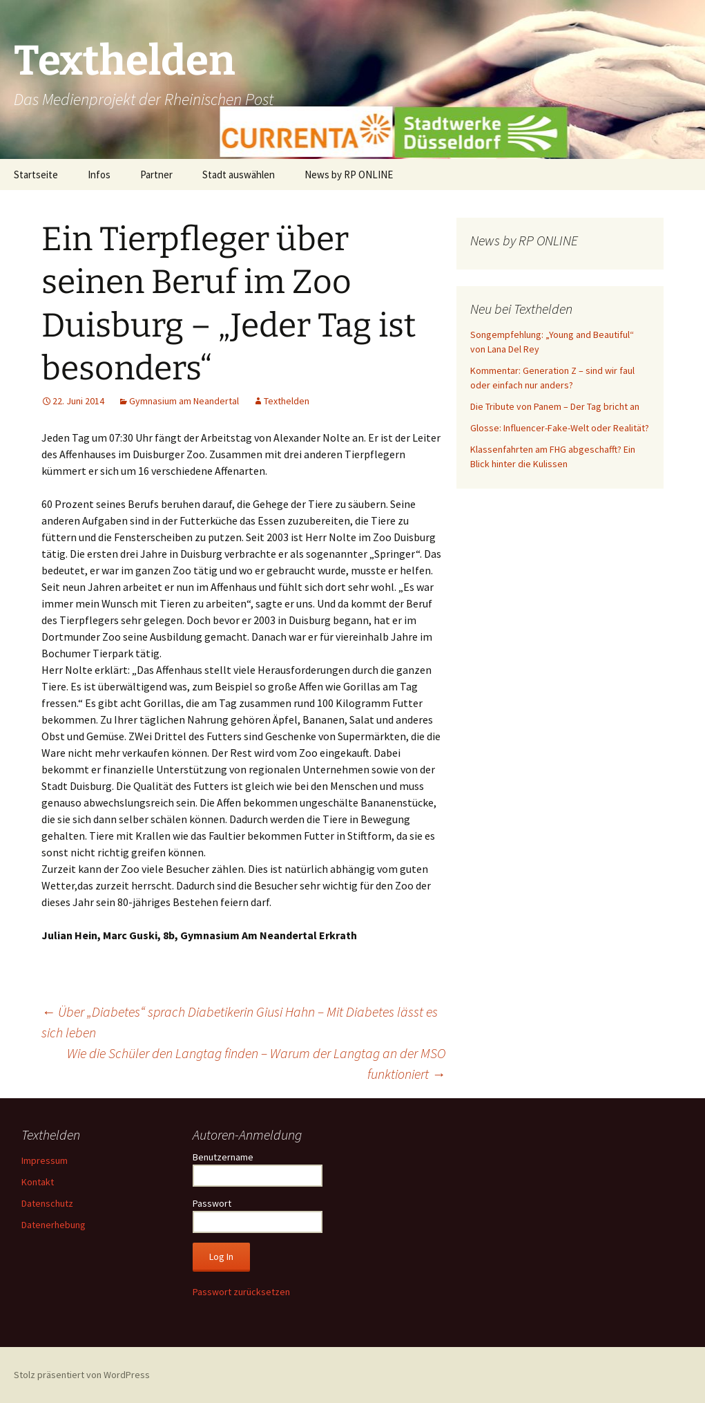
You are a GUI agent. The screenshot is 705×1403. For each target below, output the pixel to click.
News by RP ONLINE (349, 174)
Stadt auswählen (238, 174)
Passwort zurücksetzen (241, 1292)
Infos (99, 174)
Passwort (212, 1203)
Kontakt (37, 1182)
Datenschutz (47, 1203)
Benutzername (223, 1157)
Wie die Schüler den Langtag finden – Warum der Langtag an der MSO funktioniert (256, 1063)
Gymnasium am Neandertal (184, 401)
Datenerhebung (53, 1224)
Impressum (44, 1160)
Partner (156, 174)
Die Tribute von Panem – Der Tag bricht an (554, 406)
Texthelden (286, 401)
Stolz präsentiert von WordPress (82, 1374)
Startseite (36, 174)
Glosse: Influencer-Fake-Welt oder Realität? (559, 428)
